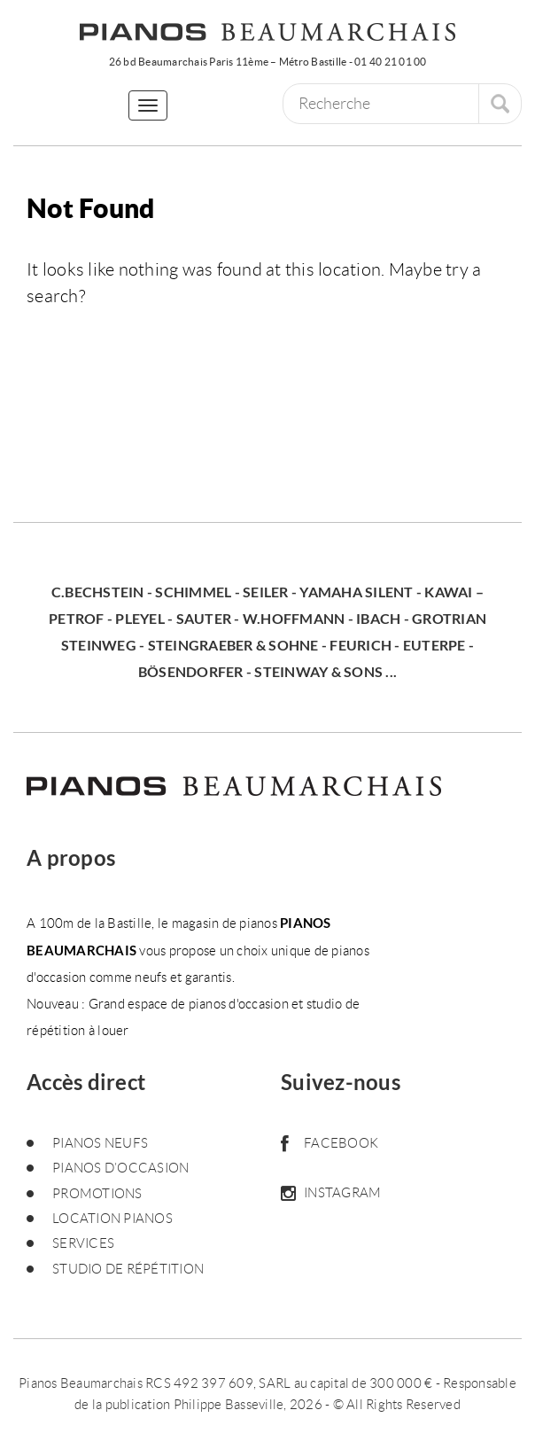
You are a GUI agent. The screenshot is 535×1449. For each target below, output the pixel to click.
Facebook (329, 1143)
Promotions (97, 1194)
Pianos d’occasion (120, 1168)
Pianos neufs (100, 1143)
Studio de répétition (128, 1269)
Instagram (331, 1193)
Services (83, 1243)
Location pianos (112, 1218)
